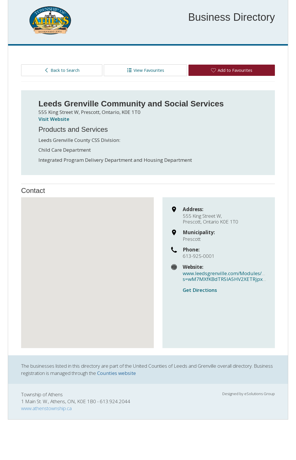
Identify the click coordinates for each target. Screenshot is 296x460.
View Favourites (145, 70)
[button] (87, 267)
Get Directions (200, 290)
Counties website (116, 373)
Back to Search (61, 70)
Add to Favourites (231, 70)
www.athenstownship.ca (46, 408)
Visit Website (53, 119)
